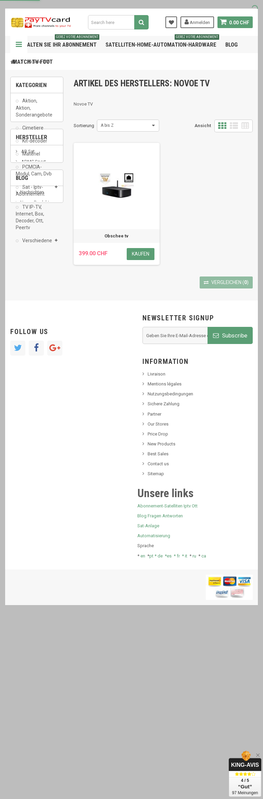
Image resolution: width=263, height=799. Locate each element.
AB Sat (27, 290)
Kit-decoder (34, 145)
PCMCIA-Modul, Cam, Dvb (34, 174)
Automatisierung (153, 712)
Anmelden (197, 22)
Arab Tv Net (32, 321)
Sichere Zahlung (163, 580)
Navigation (18, 44)
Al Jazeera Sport (37, 311)
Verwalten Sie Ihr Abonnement (56, 42)
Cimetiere (32, 132)
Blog (231, 44)
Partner (154, 590)
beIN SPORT (32, 331)
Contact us (158, 640)
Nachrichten (32, 391)
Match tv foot (33, 61)
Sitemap (156, 650)
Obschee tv (116, 235)
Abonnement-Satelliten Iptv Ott (167, 682)
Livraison (156, 550)
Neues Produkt (34, 401)
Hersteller (31, 271)
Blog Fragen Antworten (160, 692)
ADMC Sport (33, 300)
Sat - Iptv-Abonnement (30, 194)
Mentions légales (164, 560)
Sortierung (84, 125)
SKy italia (29, 411)
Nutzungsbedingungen (170, 570)
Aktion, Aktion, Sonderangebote (34, 111)
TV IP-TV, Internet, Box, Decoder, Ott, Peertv (30, 221)
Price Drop (158, 610)
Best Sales (158, 630)
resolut (27, 449)
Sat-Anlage (148, 702)
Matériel (30, 158)
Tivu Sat (28, 439)
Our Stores (158, 600)
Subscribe (230, 511)
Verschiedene (36, 244)
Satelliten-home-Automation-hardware (162, 42)
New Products (161, 620)
